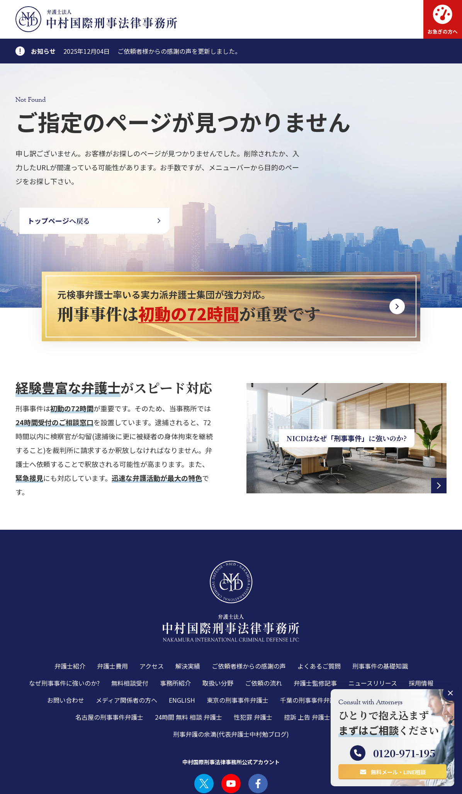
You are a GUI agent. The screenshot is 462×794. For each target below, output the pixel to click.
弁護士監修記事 (315, 644)
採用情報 (421, 644)
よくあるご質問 (319, 627)
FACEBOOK (258, 745)
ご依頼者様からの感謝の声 (249, 627)
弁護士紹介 (69, 627)
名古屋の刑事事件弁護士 (109, 678)
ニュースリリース (372, 644)
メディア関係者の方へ (126, 661)
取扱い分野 (217, 644)
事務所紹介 (175, 644)
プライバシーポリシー (72, 782)
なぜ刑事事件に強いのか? (64, 644)
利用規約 (26, 782)
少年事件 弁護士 (364, 678)
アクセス (151, 627)
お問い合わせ (65, 661)
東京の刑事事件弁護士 (237, 661)
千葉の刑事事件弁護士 (311, 661)
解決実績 (187, 627)
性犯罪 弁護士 (253, 678)
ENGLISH (182, 661)
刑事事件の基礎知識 (380, 627)
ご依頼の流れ (263, 644)
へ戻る (58, 221)
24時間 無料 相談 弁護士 (188, 678)
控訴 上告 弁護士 (307, 678)
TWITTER (204, 745)
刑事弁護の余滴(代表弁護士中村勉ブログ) (231, 695)
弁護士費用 (112, 627)
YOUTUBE (231, 745)
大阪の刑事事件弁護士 (384, 661)
